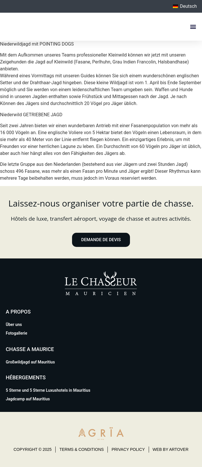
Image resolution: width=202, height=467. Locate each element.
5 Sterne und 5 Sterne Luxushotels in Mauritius (48, 390)
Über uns (14, 324)
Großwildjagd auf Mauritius (30, 362)
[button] (193, 26)
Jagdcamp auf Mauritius (28, 399)
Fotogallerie (16, 333)
